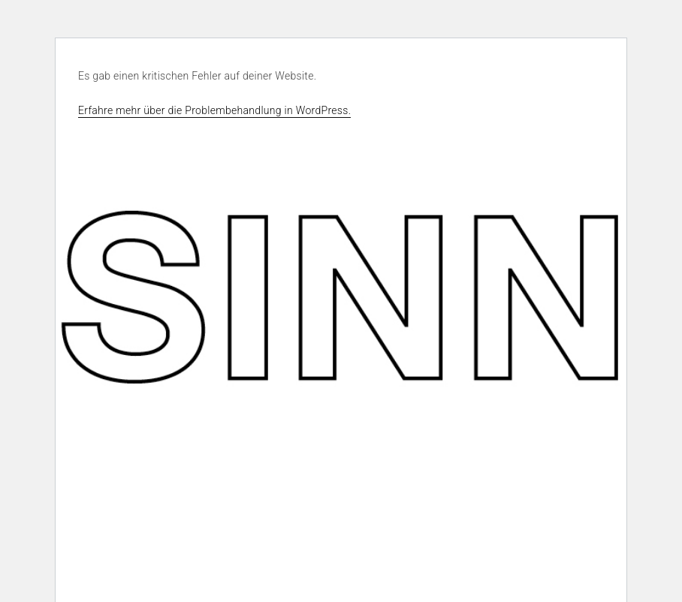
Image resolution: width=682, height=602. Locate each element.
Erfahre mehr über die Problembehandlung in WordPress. (214, 110)
